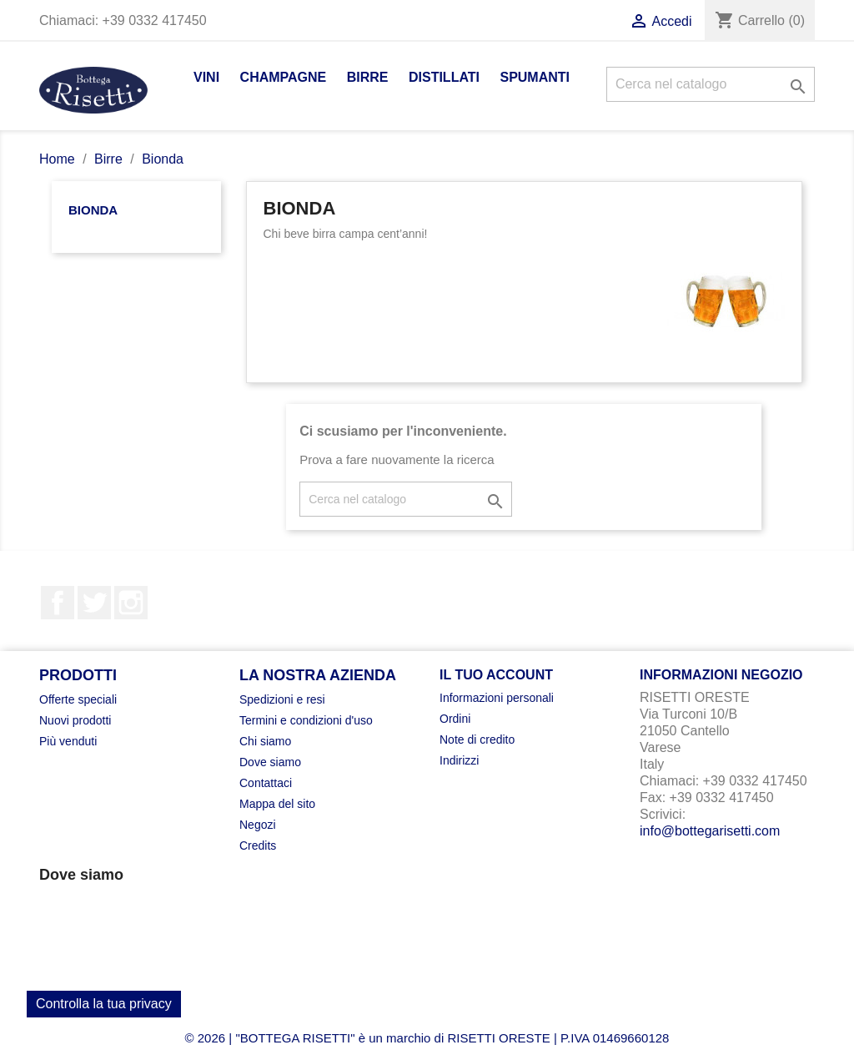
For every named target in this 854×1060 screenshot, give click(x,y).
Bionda (93, 210)
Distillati (444, 77)
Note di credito (477, 739)
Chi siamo (265, 741)
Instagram (131, 602)
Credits (257, 845)
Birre (368, 77)
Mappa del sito (277, 803)
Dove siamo (270, 762)
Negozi (257, 824)
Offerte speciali (78, 699)
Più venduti (68, 741)
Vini (206, 77)
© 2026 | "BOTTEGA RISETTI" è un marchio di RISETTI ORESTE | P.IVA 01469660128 (427, 1038)
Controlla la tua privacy (104, 1004)
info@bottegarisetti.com (710, 831)
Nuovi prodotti (75, 720)
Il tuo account (496, 675)
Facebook (57, 602)
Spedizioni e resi (282, 699)
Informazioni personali (497, 697)
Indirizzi (459, 760)
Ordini (455, 718)
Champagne (283, 77)
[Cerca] (710, 84)
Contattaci (265, 783)
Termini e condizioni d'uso (306, 720)
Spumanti (535, 77)
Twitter (94, 602)
